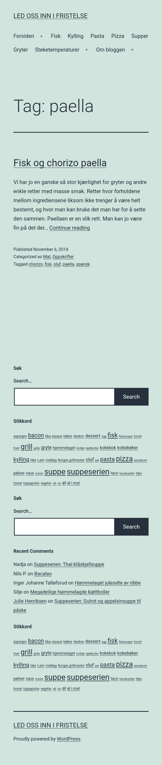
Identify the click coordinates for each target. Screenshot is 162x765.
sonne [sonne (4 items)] (39, 473)
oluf (57, 264)
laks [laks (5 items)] (33, 460)
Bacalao (43, 573)
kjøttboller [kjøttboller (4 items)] (92, 448)
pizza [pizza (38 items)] (124, 458)
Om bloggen (110, 49)
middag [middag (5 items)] (51, 460)
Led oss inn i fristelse (50, 16)
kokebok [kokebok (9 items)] (108, 447)
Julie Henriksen (29, 601)
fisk (48, 264)
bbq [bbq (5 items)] (48, 436)
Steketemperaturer (57, 49)
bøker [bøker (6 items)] (67, 436)
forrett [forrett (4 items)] (138, 436)
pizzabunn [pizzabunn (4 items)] (140, 460)
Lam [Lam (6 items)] (41, 460)
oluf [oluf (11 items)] (90, 459)
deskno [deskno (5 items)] (79, 436)
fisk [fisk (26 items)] (112, 435)
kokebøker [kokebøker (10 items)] (127, 447)
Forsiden (23, 36)
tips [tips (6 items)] (139, 473)
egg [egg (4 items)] (104, 436)
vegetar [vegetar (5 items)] (46, 483)
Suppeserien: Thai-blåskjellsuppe (69, 564)
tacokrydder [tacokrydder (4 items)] (127, 473)
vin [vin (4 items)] (59, 483)
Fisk (55, 36)
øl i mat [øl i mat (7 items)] (73, 483)
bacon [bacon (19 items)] (36, 435)
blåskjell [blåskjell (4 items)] (57, 436)
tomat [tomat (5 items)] (17, 483)
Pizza (117, 36)
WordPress (68, 739)
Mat (47, 256)
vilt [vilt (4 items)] (54, 483)
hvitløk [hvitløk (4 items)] (80, 448)
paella (68, 264)
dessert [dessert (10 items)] (92, 435)
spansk (83, 264)
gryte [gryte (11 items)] (46, 447)
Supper (139, 36)
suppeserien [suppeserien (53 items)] (88, 471)
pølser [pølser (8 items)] (19, 473)
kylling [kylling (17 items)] (21, 459)
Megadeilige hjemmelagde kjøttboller (70, 592)
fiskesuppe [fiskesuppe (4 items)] (125, 436)
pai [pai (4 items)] (97, 460)
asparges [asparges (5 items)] (20, 436)
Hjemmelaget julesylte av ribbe (108, 583)
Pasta (97, 36)
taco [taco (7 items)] (114, 473)
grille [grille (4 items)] (37, 448)
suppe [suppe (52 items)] (55, 471)
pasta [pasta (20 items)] (107, 459)
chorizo (36, 264)
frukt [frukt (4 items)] (16, 448)
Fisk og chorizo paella (60, 163)
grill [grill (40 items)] (27, 446)
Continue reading (69, 228)
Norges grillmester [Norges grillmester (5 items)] (71, 460)
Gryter (20, 49)
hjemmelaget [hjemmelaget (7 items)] (64, 448)
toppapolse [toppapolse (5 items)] (31, 483)
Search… (22, 381)
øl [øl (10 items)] (64, 482)
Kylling (76, 36)
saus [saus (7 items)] (30, 473)
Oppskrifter (63, 256)
